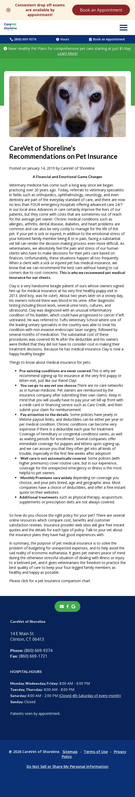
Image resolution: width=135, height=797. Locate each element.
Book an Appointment (101, 10)
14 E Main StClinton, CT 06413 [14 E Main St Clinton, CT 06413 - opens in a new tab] (27, 636)
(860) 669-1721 (28, 656)
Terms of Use (96, 751)
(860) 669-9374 (23, 39)
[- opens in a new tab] (67, 606)
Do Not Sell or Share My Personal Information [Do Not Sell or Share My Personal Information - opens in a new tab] (67, 766)
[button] (123, 27)
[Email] (62, 606)
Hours (62, 39)
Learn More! (67, 53)
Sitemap (70, 751)
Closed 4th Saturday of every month (90, 695)
